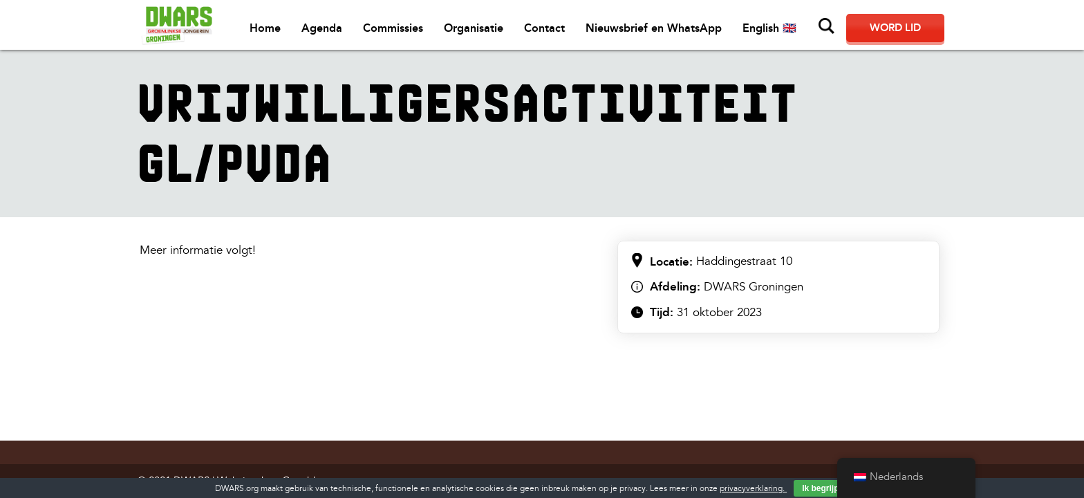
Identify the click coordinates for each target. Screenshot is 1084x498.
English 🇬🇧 (769, 28)
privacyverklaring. (753, 488)
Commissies (393, 28)
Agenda (321, 28)
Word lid (895, 27)
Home (265, 28)
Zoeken (827, 26)
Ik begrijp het (828, 488)
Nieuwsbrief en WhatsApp (654, 28)
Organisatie (473, 28)
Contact (544, 28)
